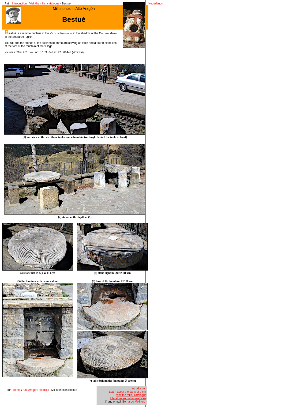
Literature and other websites (128, 398)
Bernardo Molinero (134, 401)
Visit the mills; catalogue (44, 3)
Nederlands (155, 3)
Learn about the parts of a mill (127, 391)
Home (16, 390)
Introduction (19, 3)
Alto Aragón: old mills (36, 390)
